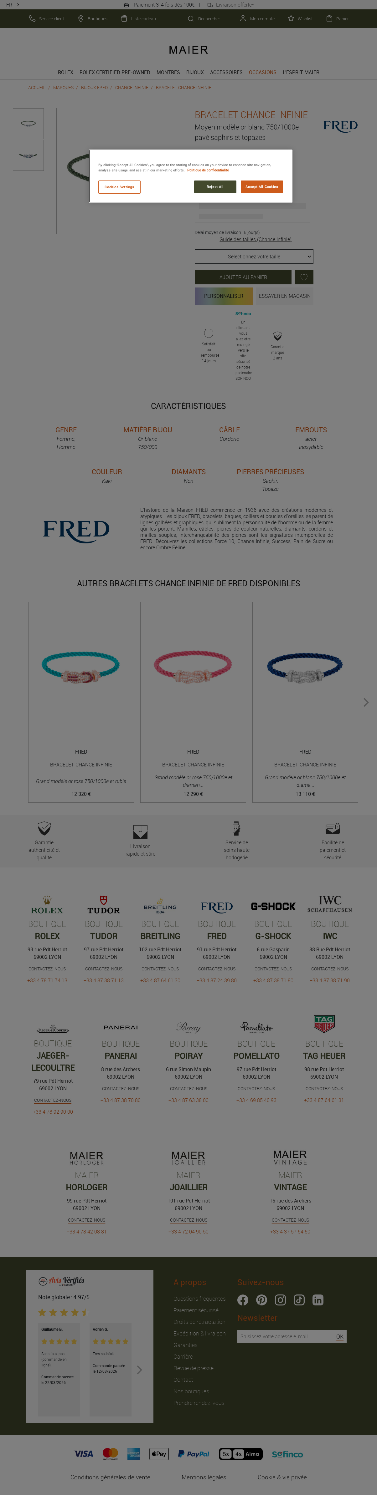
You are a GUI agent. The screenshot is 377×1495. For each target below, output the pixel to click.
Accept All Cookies (261, 186)
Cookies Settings (119, 187)
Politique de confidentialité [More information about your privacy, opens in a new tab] (208, 170)
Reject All (215, 186)
